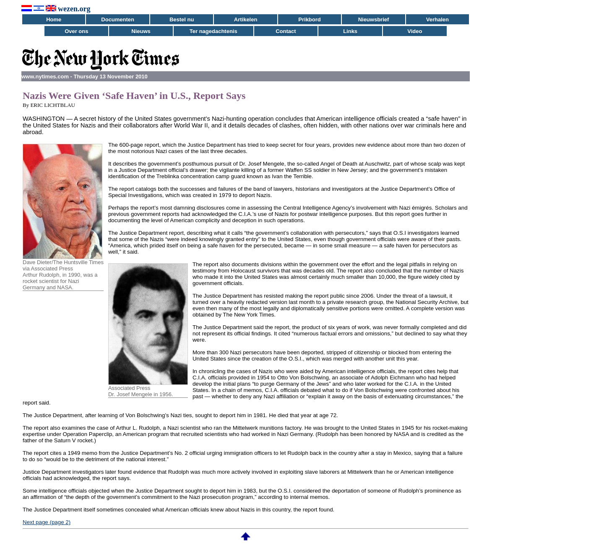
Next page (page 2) (46, 522)
